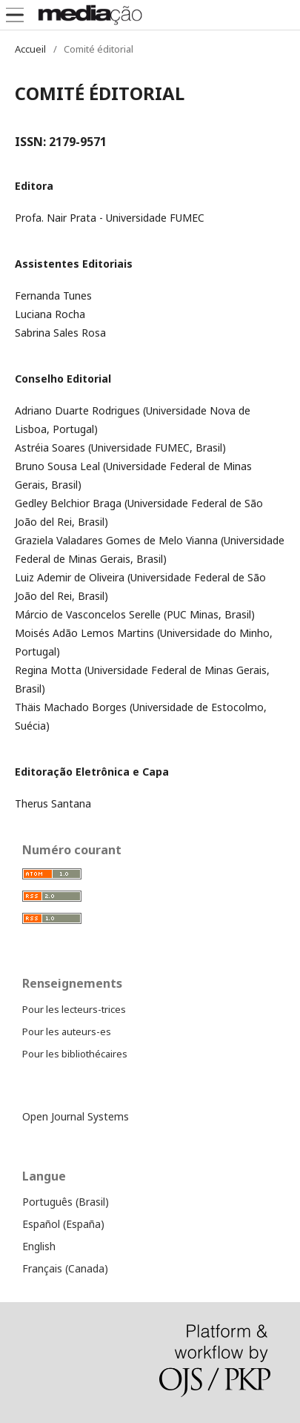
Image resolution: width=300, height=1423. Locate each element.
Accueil (30, 49)
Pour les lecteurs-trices (74, 1009)
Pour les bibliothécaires (74, 1053)
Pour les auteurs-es (66, 1031)
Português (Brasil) (65, 1202)
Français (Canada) (65, 1268)
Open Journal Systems (75, 1116)
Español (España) (63, 1224)
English (39, 1246)
